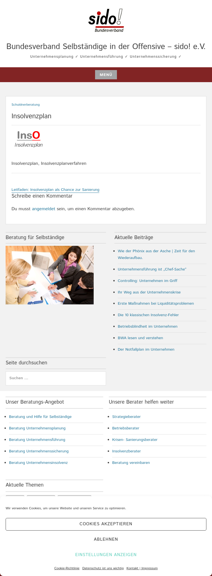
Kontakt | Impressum (142, 568)
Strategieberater (126, 417)
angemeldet (43, 209)
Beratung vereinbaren (131, 463)
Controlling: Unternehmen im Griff (147, 281)
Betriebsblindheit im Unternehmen (148, 326)
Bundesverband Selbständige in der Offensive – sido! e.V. (106, 46)
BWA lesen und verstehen (140, 338)
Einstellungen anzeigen (106, 555)
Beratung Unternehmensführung (37, 440)
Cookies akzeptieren (106, 524)
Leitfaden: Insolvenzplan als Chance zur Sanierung (55, 190)
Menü (106, 75)
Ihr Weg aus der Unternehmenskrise (149, 292)
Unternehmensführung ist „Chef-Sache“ (152, 269)
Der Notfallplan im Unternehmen (146, 349)
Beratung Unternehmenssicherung (39, 451)
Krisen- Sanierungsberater (135, 440)
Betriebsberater (125, 428)
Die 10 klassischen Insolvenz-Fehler (148, 315)
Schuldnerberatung (25, 104)
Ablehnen (106, 539)
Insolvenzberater (126, 451)
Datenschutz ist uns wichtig (103, 568)
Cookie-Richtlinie (67, 568)
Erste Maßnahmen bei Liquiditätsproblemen (156, 303)
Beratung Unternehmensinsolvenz (38, 463)
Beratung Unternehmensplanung (37, 428)
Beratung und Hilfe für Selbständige (40, 417)
